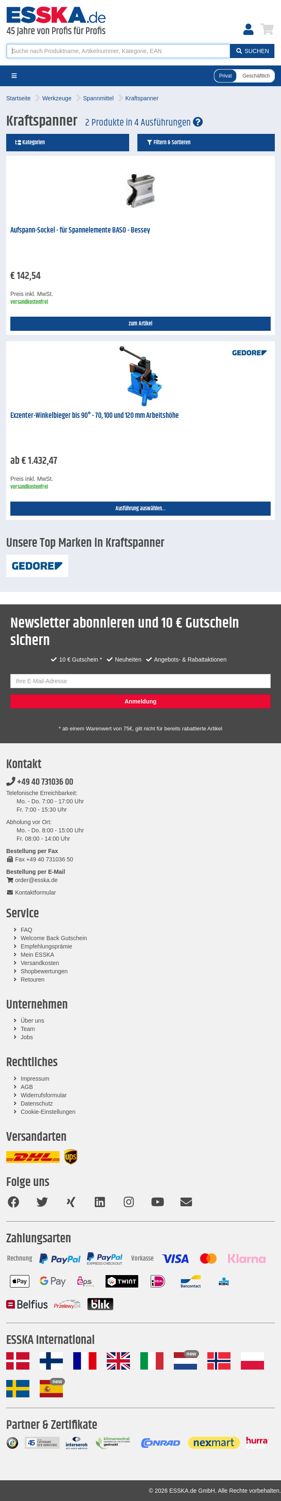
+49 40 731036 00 (39, 782)
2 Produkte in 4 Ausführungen (144, 122)
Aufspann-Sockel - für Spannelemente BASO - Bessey (80, 230)
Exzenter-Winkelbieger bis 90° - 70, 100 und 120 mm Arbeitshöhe (94, 416)
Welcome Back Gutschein (54, 938)
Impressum (35, 1078)
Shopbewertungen (44, 971)
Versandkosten (40, 963)
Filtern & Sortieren (168, 142)
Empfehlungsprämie (46, 946)
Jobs (27, 1037)
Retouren (33, 979)
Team (28, 1029)
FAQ (26, 929)
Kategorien (30, 142)
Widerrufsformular (44, 1095)
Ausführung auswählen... (140, 508)
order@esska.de (32, 880)
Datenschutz (37, 1103)
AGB (27, 1087)
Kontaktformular (31, 892)
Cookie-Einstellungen (48, 1111)
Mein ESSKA (37, 954)
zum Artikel (140, 323)
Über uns (32, 1020)
